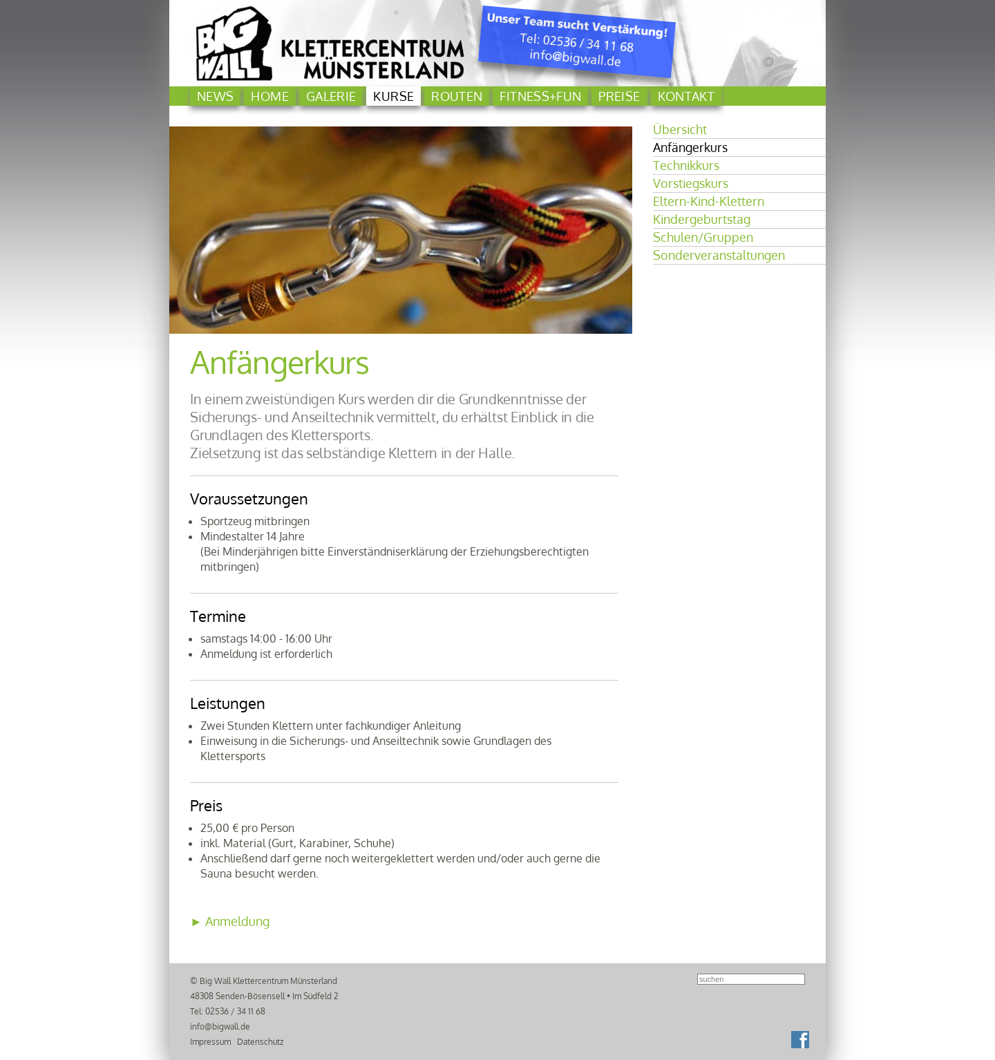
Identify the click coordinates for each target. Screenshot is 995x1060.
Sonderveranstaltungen (719, 255)
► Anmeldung (229, 921)
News (215, 96)
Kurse (393, 96)
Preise (619, 96)
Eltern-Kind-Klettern (708, 201)
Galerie (331, 96)
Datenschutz (260, 1042)
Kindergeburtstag (701, 219)
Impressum (210, 1042)
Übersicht (680, 129)
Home (269, 96)
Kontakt (686, 96)
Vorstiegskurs (690, 183)
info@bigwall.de (220, 1026)
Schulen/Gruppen (703, 237)
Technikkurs (686, 165)
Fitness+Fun (540, 96)
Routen (456, 96)
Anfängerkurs (690, 147)
